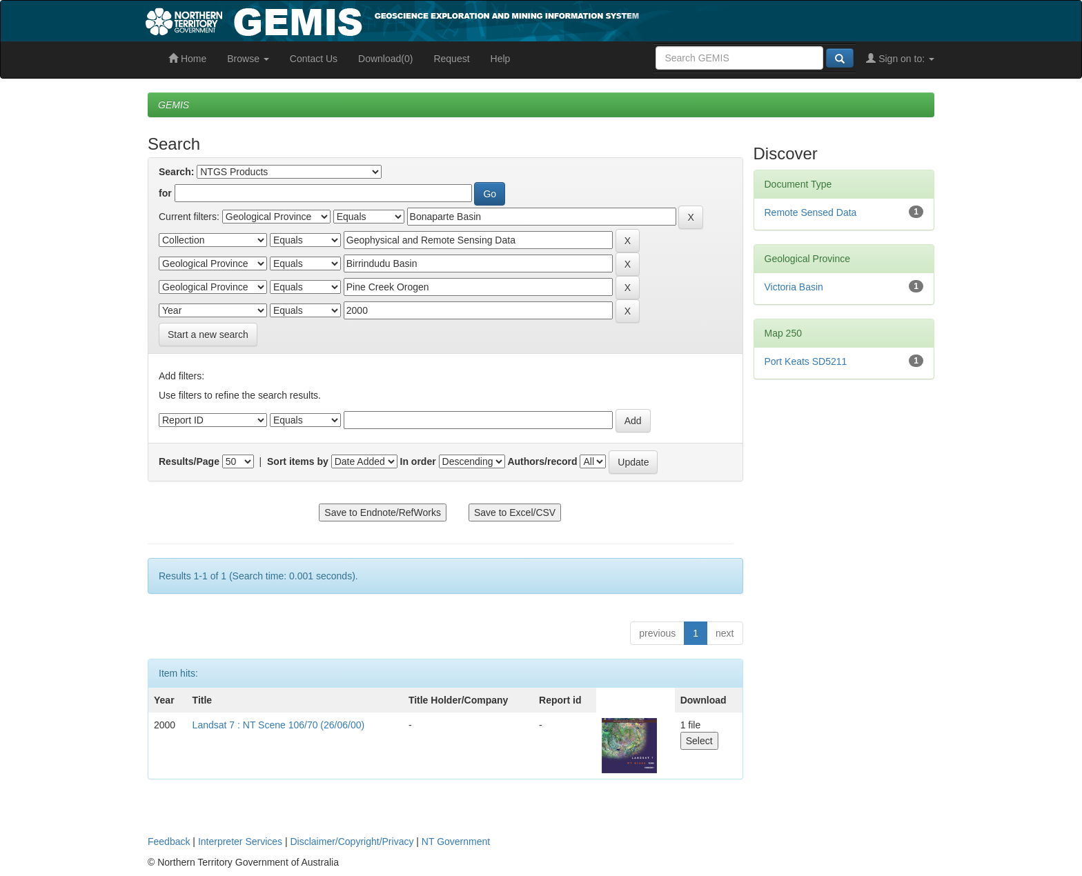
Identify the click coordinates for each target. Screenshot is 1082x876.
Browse (248, 58)
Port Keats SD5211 (806, 361)
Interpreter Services (240, 841)
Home (187, 58)
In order (418, 461)
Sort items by (297, 461)
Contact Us (313, 58)
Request (451, 58)
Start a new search (208, 334)
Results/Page (189, 461)
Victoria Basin (794, 286)
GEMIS (173, 104)
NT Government (456, 841)
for (165, 193)
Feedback (169, 841)
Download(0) (385, 58)
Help (501, 58)
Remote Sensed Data (811, 212)
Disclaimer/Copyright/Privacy (352, 841)
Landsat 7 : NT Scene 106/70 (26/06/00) (279, 724)
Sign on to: (900, 58)
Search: (176, 171)
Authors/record (542, 461)
